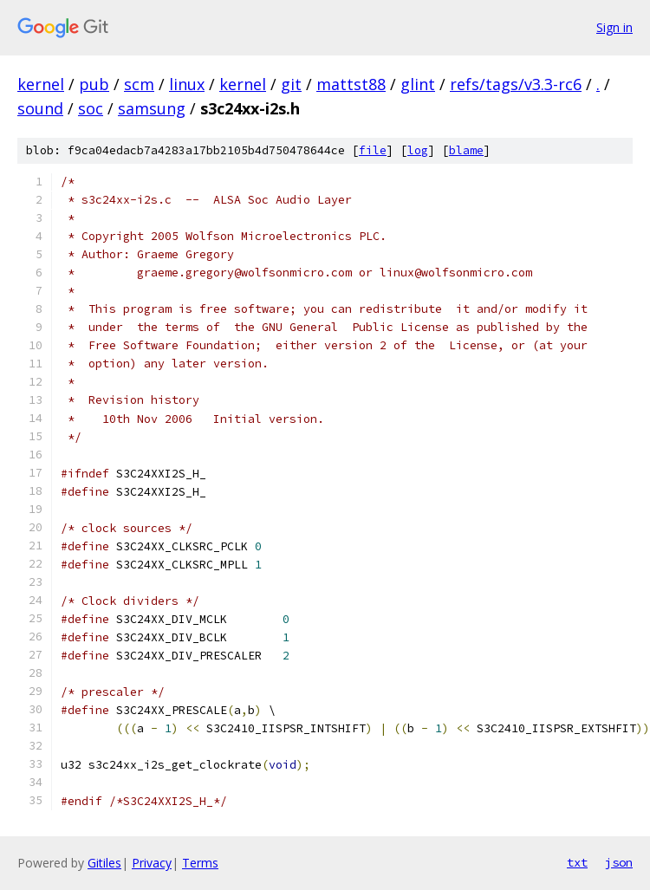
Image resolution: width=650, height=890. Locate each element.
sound (40, 108)
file (373, 150)
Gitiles (104, 862)
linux (187, 84)
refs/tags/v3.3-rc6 (516, 84)
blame (466, 150)
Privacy (152, 862)
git (291, 84)
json (619, 862)
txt (577, 862)
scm (139, 84)
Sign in (614, 27)
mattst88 (351, 84)
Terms (200, 862)
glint (417, 84)
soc (90, 108)
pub (94, 84)
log (417, 150)
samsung (151, 108)
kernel (40, 84)
